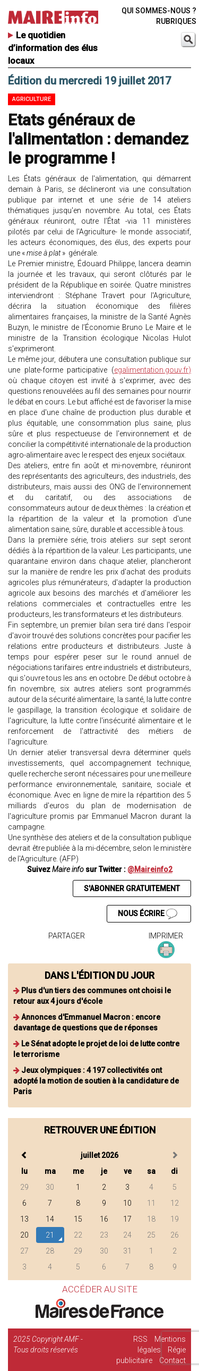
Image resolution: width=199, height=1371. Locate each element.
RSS (140, 1339)
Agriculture (31, 99)
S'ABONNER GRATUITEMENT (132, 888)
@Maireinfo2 (149, 869)
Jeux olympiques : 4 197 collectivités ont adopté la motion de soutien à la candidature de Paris (96, 1081)
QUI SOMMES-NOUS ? (159, 10)
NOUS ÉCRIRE (147, 914)
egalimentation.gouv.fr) (152, 370)
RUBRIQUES (176, 21)
